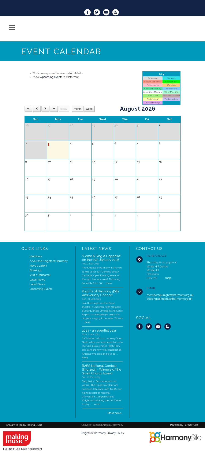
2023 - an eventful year (99, 330)
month (77, 108)
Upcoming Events (41, 288)
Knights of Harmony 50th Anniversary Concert (100, 293)
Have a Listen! (38, 265)
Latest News (37, 279)
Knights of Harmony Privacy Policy (102, 433)
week (89, 108)
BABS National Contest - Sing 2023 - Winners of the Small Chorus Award (101, 369)
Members (36, 256)
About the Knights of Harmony (49, 261)
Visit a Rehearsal (40, 274)
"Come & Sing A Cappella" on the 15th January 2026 (101, 258)
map (168, 277)
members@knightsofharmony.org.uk (170, 295)
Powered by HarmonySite (184, 425)
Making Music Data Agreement (22, 448)
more (109, 283)
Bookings (35, 270)
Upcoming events (51, 77)
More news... (115, 413)
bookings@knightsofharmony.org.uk (169, 298)
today (63, 108)
